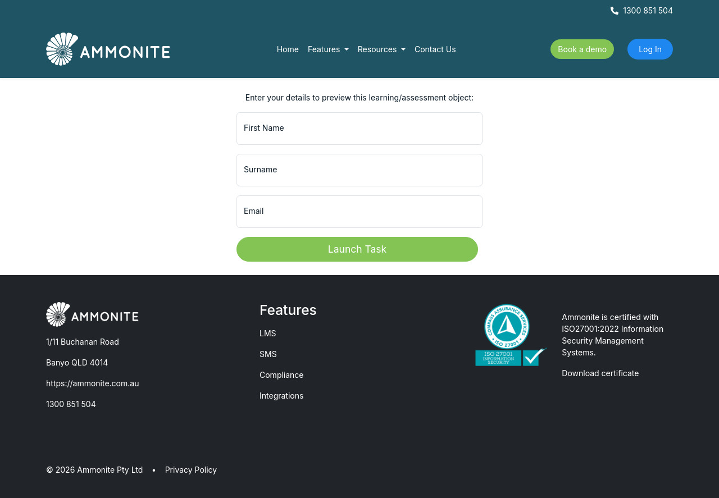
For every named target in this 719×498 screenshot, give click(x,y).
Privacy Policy (191, 469)
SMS (268, 354)
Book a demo (582, 49)
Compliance (282, 375)
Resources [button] (378, 49)
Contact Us (435, 49)
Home (288, 49)
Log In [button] (650, 49)
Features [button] (325, 49)
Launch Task (357, 249)
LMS (268, 333)
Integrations (281, 395)
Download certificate (600, 373)
